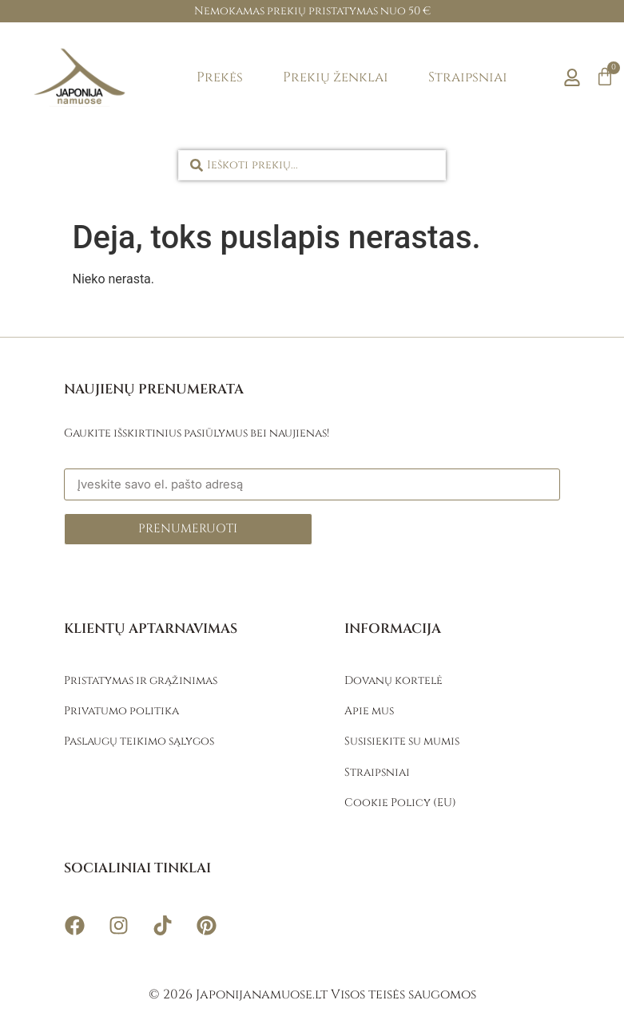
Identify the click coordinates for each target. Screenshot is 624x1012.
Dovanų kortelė (393, 680)
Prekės (220, 77)
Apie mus (369, 710)
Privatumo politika (121, 710)
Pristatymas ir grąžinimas (140, 680)
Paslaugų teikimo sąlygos (139, 741)
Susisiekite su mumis (401, 741)
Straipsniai (467, 77)
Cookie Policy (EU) (400, 802)
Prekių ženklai (335, 77)
